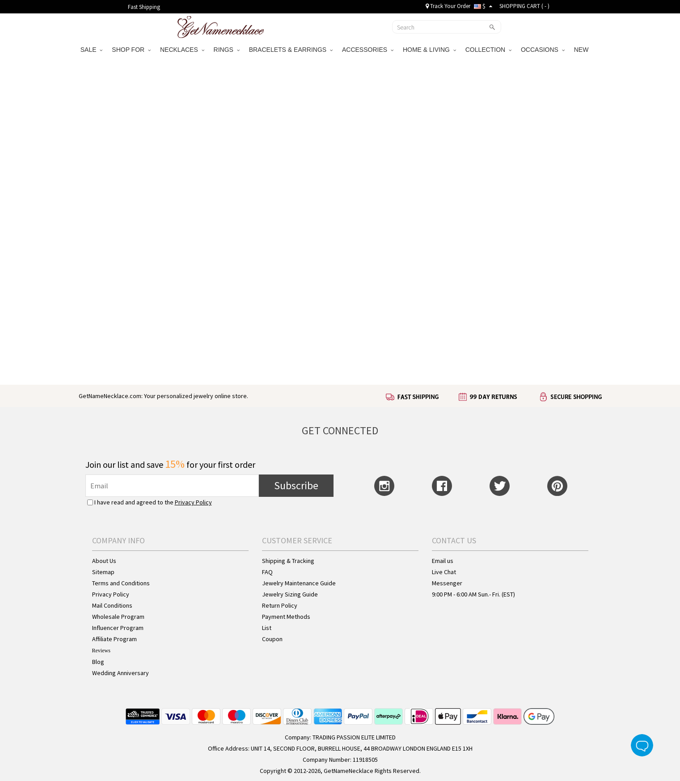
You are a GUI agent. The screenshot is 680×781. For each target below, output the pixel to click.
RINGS (227, 49)
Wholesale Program (118, 617)
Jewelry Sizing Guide (290, 594)
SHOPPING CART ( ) (524, 6)
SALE (91, 49)
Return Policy (279, 605)
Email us (442, 561)
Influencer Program (118, 628)
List (266, 628)
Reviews (101, 650)
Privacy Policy (193, 502)
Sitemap (103, 572)
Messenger (447, 583)
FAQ (267, 572)
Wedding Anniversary (120, 673)
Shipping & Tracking (288, 561)
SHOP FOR (131, 49)
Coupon (272, 639)
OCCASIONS (543, 49)
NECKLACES (182, 49)
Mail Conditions (112, 605)
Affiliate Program (114, 639)
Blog (98, 662)
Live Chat (444, 572)
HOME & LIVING (429, 49)
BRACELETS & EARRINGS (291, 49)
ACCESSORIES (367, 49)
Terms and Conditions (121, 583)
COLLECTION (488, 49)
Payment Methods (286, 617)
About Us (104, 561)
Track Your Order (448, 6)
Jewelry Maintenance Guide (299, 583)
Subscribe (296, 485)
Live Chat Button (642, 745)
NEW (582, 49)
